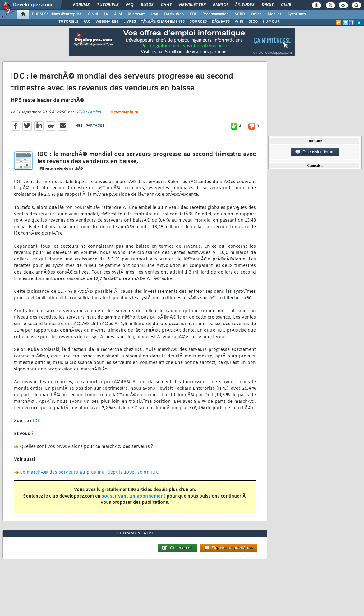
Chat (166, 4)
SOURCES (198, 22)
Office (256, 14)
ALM (118, 14)
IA (106, 14)
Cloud (93, 14)
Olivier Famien (88, 112)
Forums (81, 4)
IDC (37, 421)
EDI (193, 14)
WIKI (239, 22)
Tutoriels (107, 4)
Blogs (147, 4)
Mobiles (274, 14)
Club (286, 4)
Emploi (220, 4)
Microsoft (136, 14)
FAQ (129, 4)
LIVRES (129, 22)
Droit (267, 4)
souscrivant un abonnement (133, 496)
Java (154, 14)
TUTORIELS (68, 22)
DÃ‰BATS (221, 22)
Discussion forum (314, 151)
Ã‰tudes (244, 4)
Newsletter (192, 4)
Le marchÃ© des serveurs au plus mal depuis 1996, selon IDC (89, 473)
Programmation (215, 14)
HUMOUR (271, 22)
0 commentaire (124, 112)
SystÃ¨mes (297, 14)
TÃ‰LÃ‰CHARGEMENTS (163, 22)
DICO (253, 22)
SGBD (240, 14)
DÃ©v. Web (174, 14)
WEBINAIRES (106, 22)
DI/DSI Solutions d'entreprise (57, 14)
